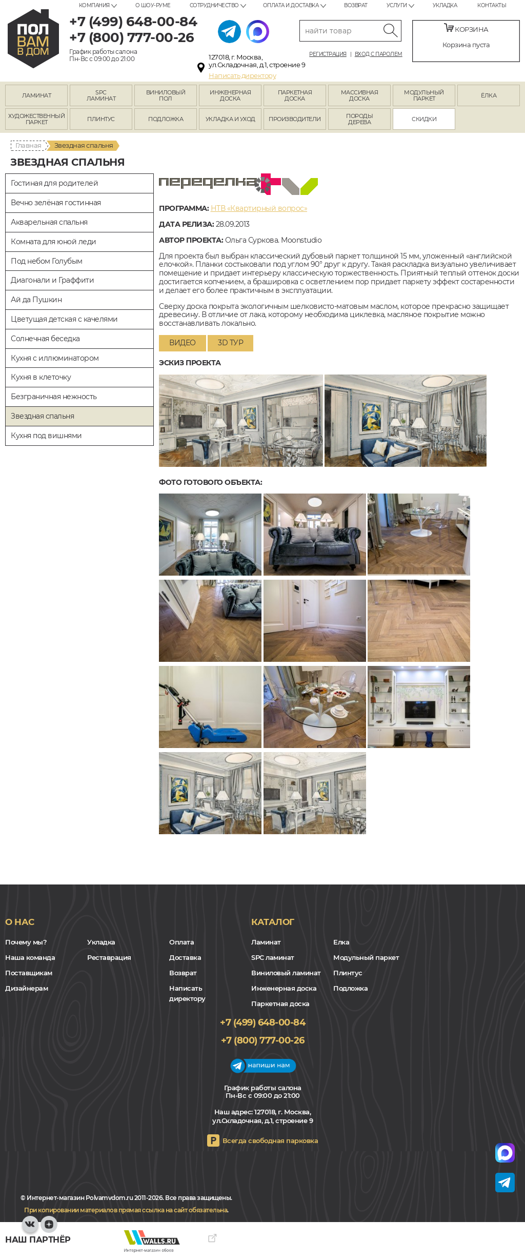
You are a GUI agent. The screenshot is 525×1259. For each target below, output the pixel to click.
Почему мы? (26, 942)
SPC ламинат (272, 957)
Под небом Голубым (47, 261)
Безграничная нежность (54, 396)
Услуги (397, 5)
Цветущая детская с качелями (64, 319)
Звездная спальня (42, 416)
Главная (28, 145)
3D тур (230, 342)
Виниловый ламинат (286, 973)
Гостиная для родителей (54, 183)
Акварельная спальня (49, 222)
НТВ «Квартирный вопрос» (259, 208)
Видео (182, 342)
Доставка (185, 957)
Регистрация (328, 54)
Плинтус (347, 973)
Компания (94, 5)
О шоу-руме (153, 5)
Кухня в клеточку (41, 377)
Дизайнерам (26, 988)
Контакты (491, 5)
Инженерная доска (283, 988)
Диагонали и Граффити (52, 280)
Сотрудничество (214, 5)
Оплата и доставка (291, 5)
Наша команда (30, 957)
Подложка (350, 988)
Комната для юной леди (53, 241)
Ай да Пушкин (36, 299)
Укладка (445, 5)
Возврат (356, 5)
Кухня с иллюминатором (55, 358)
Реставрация (109, 957)
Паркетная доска (280, 1003)
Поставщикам (28, 973)
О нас (19, 922)
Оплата (181, 942)
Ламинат (266, 942)
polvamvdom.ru (33, 38)
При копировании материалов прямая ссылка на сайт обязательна (125, 1210)
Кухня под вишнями (46, 435)
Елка (341, 942)
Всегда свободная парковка (270, 1140)
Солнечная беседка (45, 338)
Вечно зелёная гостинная (56, 202)
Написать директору (242, 75)
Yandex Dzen (49, 1229)
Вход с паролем (378, 54)
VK (30, 1229)
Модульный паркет (366, 957)
